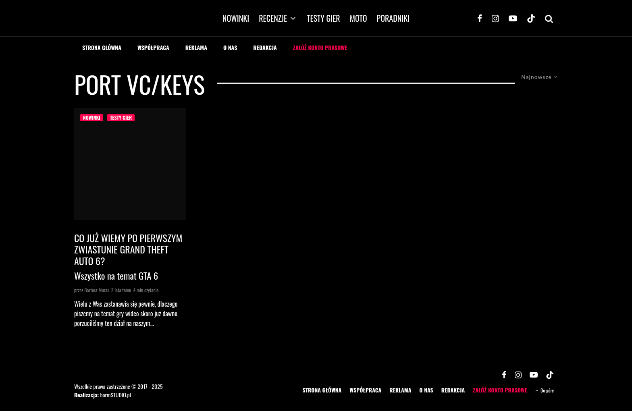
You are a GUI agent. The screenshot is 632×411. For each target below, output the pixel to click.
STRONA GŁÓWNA (101, 47)
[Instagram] (495, 18)
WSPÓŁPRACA (153, 47)
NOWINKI (235, 18)
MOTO (358, 18)
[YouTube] (513, 18)
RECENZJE (273, 18)
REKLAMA (196, 47)
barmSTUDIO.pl (115, 394)
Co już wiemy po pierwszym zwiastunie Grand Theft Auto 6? (128, 249)
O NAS (230, 47)
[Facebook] (479, 18)
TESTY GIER (323, 18)
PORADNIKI (393, 18)
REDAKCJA (265, 47)
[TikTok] (531, 18)
